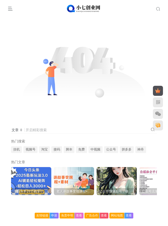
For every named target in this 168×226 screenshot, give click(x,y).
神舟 (140, 149)
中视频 (95, 149)
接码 (57, 149)
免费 (81, 149)
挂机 (16, 149)
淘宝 (44, 149)
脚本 (69, 149)
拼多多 (127, 149)
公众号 (111, 149)
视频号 (30, 149)
